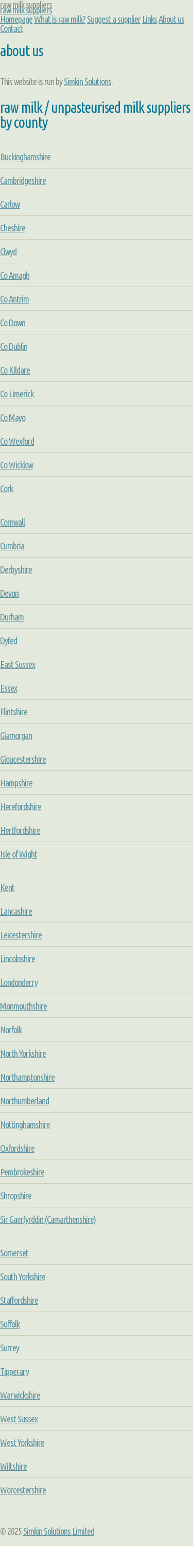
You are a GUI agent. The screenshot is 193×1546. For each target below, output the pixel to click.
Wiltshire (13, 1466)
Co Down (12, 322)
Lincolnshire (17, 958)
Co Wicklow (16, 465)
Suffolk (10, 1324)
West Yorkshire (22, 1442)
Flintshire (13, 712)
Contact (11, 28)
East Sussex (17, 664)
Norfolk (11, 1029)
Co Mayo (12, 417)
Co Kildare (15, 370)
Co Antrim (14, 299)
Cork (6, 488)
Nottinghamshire (25, 1124)
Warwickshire (20, 1395)
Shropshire (15, 1195)
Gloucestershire (23, 759)
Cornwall (12, 522)
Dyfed (8, 640)
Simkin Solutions (87, 81)
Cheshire (12, 228)
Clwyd (8, 251)
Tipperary (14, 1371)
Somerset (14, 1253)
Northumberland (24, 1101)
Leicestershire (21, 935)
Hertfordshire (20, 830)
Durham (12, 617)
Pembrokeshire (22, 1172)
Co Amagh (14, 275)
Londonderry (19, 982)
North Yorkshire (23, 1053)
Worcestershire (23, 1490)
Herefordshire (20, 806)
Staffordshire (19, 1300)
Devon (9, 593)
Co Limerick (16, 394)
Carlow (10, 204)
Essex (8, 688)
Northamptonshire (27, 1077)
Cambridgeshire (23, 180)
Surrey (9, 1347)
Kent (7, 887)
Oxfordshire (17, 1148)
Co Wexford (17, 441)
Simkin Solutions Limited (58, 1531)
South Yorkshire (22, 1276)
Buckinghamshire (25, 157)
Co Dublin (13, 346)
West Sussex (19, 1419)
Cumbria (12, 546)
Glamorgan (16, 735)
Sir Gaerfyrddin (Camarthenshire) (48, 1219)
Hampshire (16, 783)
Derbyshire (16, 569)
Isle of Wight (18, 854)
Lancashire (16, 911)
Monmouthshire (23, 1006)
